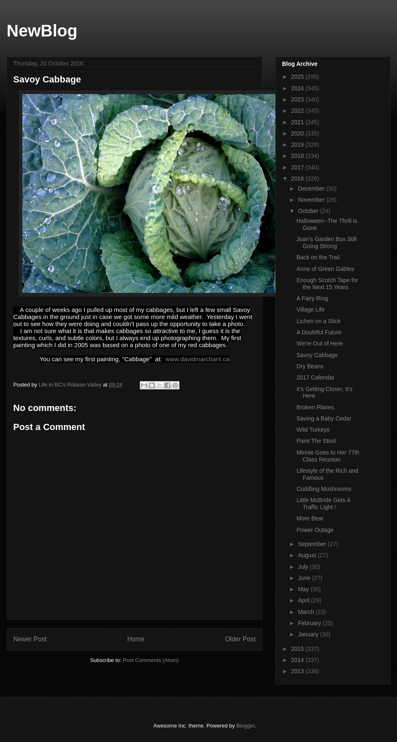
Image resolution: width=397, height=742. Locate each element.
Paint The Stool (316, 440)
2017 (298, 167)
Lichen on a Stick (319, 321)
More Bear (310, 518)
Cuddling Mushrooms (324, 489)
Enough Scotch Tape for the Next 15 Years (327, 283)
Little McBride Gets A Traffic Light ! (323, 503)
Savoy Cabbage (317, 355)
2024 (298, 88)
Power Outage (315, 530)
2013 (298, 671)
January (309, 634)
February (310, 623)
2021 (298, 122)
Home (136, 639)
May (304, 589)
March (307, 612)
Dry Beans (310, 366)
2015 (298, 648)
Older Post (240, 639)
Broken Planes (315, 407)
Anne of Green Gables (325, 269)
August (307, 555)
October (309, 211)
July (304, 566)
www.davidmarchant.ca (197, 359)
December (312, 188)
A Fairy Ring (312, 298)
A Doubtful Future (319, 332)
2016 (298, 178)
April (304, 600)
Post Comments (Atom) (151, 660)
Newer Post (30, 639)
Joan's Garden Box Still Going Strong (326, 242)
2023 (298, 99)
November (312, 199)
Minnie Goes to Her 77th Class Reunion (328, 456)
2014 (298, 660)
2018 (298, 155)
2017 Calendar (316, 377)
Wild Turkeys (313, 429)
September (313, 544)
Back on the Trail (318, 257)
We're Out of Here (320, 343)
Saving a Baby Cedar (324, 418)
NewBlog (42, 31)
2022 (298, 110)
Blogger (245, 726)
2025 (298, 76)
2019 (298, 144)
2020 (298, 133)
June (305, 578)
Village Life (311, 309)
